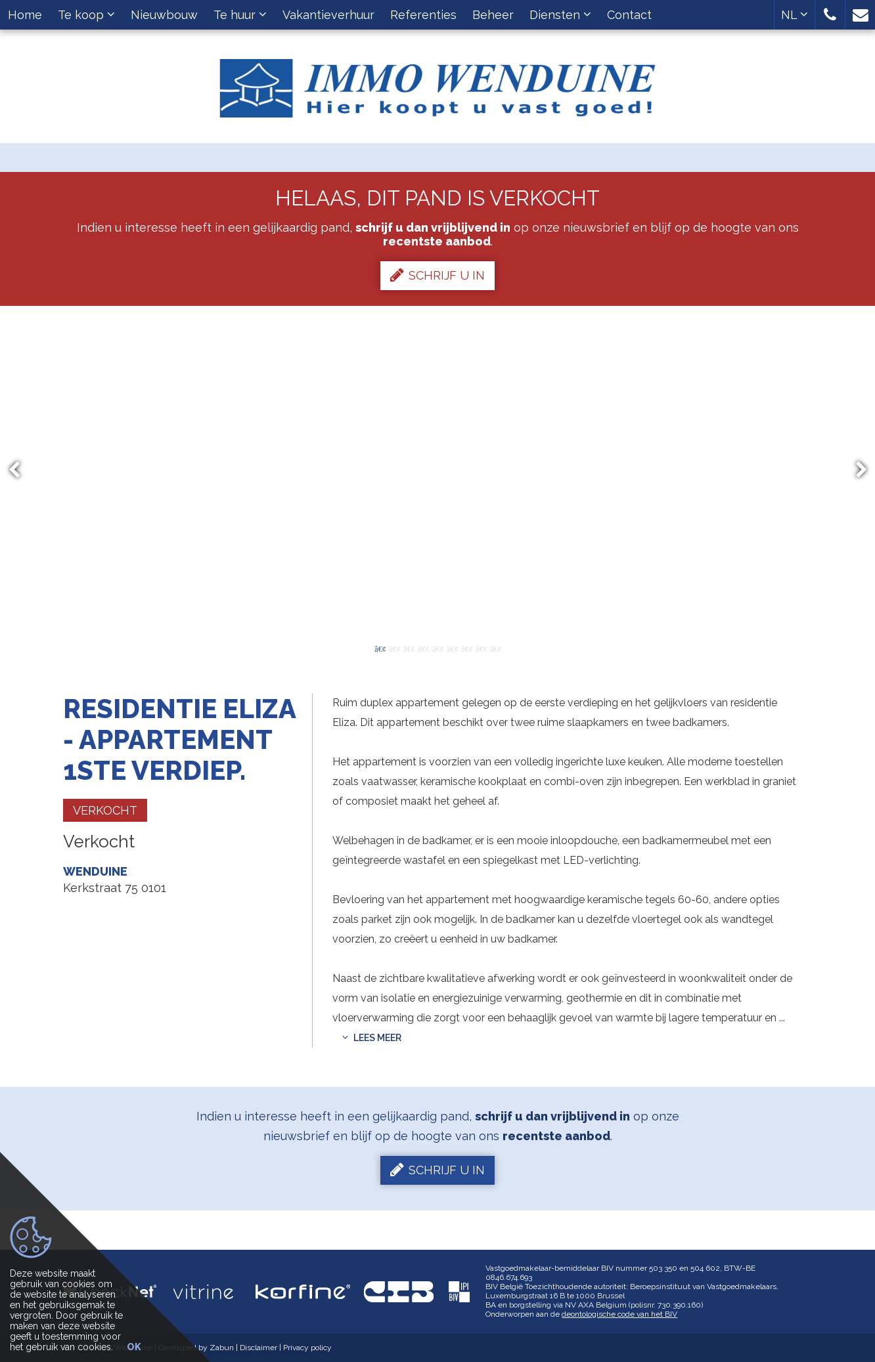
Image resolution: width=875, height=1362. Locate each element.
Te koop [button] (86, 15)
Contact (629, 15)
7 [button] (466, 648)
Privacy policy (307, 1347)
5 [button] (437, 648)
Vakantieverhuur (328, 15)
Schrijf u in (437, 275)
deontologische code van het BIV (619, 1314)
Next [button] (855, 470)
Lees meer (371, 1037)
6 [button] (452, 648)
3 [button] (409, 648)
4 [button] (423, 648)
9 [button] (495, 648)
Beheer (493, 15)
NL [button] (794, 15)
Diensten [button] (560, 15)
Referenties (423, 15)
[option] (438, 470)
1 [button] (380, 648)
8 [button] (481, 648)
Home (25, 15)
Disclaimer (258, 1347)
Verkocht (105, 810)
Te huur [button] (240, 15)
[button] (830, 15)
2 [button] (394, 648)
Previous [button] (20, 470)
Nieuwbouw (164, 15)
